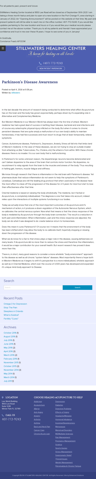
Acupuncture (39, 405)
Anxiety (37, 416)
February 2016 (10, 359)
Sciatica (58, 444)
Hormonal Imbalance (63, 419)
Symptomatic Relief (63, 455)
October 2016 (10, 333)
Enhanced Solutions (76, 475)
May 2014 (8, 373)
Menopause (60, 427)
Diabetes (59, 405)
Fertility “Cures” (11, 318)
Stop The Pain (10, 307)
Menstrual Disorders (63, 430)
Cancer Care (39, 430)
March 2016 (9, 355)
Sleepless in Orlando (13, 311)
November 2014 (11, 370)
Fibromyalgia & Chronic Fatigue (68, 466)
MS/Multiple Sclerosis (64, 434)
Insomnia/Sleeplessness (65, 423)
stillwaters (15, 93)
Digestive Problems (63, 409)
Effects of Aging (62, 412)
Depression (60, 401)
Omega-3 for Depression (15, 304)
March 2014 (9, 377)
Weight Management (64, 462)
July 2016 (8, 340)
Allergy (37, 409)
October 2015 (10, 366)
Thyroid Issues (61, 459)
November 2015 (11, 362)
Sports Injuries (61, 448)
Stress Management (63, 452)
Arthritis (37, 419)
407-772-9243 (11, 419)
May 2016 (8, 347)
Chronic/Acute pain (42, 434)
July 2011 (8, 381)
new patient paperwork (51, 68)
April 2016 (8, 351)
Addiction (38, 401)
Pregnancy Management (65, 441)
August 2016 (9, 336)
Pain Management (62, 437)
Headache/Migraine (63, 416)
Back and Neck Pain (42, 427)
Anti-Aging (38, 412)
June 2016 (8, 344)
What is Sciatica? (11, 315)
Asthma (37, 423)
